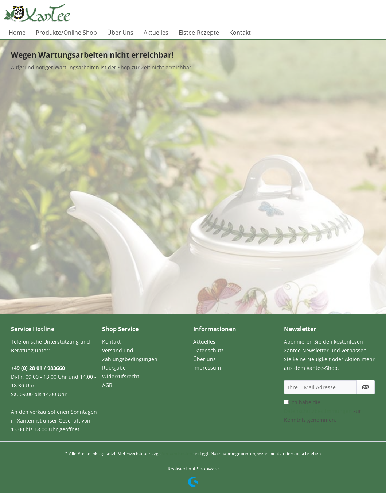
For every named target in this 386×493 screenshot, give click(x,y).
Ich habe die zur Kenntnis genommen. (322, 411)
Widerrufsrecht (120, 376)
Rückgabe (114, 367)
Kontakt (111, 341)
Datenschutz (208, 350)
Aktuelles (204, 341)
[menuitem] (17, 32)
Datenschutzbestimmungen (318, 411)
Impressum (207, 367)
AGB (107, 385)
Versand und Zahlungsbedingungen (129, 355)
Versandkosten (177, 453)
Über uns (204, 359)
